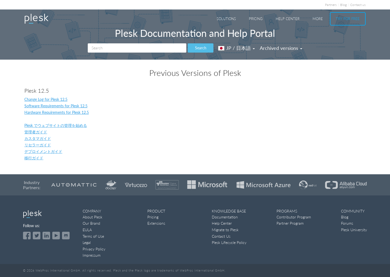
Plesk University (354, 229)
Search (200, 48)
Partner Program (290, 223)
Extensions (156, 223)
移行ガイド (33, 158)
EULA (87, 229)
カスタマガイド (37, 138)
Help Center (288, 19)
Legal (87, 242)
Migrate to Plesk (225, 229)
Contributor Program (294, 217)
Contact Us (221, 236)
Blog (343, 5)
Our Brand (91, 223)
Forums (347, 223)
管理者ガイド (35, 132)
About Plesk (92, 217)
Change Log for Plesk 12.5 (45, 99)
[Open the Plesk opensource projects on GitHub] (66, 235)
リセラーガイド (37, 145)
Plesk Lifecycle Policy (229, 242)
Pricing (256, 19)
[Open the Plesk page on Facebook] (27, 235)
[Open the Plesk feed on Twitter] (36, 235)
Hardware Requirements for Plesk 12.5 (56, 112)
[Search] (137, 48)
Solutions (226, 19)
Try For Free (348, 19)
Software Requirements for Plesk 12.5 (55, 106)
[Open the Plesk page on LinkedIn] (46, 235)
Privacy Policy (94, 249)
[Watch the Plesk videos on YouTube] (56, 235)
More (318, 19)
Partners (331, 5)
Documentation (225, 217)
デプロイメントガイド (43, 151)
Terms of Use (93, 236)
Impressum (91, 255)
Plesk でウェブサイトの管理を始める (55, 125)
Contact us (358, 5)
